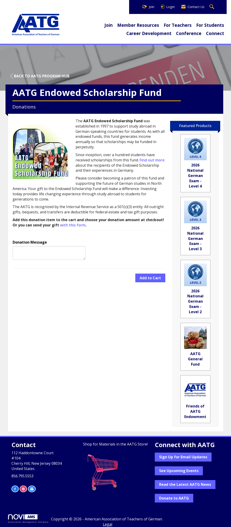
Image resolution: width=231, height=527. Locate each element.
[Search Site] (212, 7)
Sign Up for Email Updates (183, 456)
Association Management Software (28, 518)
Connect (215, 33)
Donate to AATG (174, 498)
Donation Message (30, 242)
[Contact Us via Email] (32, 489)
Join (108, 25)
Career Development (148, 33)
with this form (72, 225)
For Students (210, 25)
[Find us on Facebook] (15, 489)
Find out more (152, 160)
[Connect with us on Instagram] (23, 489)
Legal (107, 524)
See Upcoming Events (178, 470)
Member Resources (138, 25)
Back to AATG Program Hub (39, 76)
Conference (188, 33)
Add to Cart (150, 277)
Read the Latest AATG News (185, 484)
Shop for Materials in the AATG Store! (115, 444)
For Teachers (178, 25)
